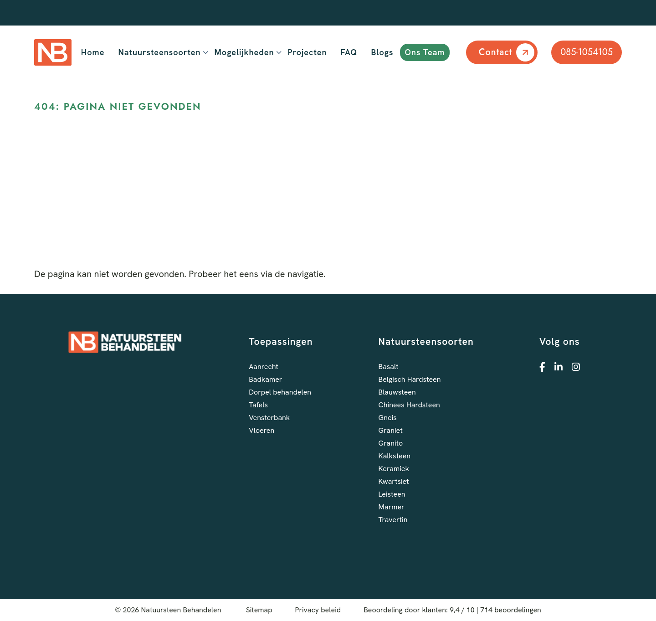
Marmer (392, 507)
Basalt (389, 366)
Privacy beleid (318, 610)
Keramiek (394, 468)
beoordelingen (510, 610)
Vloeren (261, 430)
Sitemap (259, 610)
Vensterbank (269, 417)
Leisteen (392, 494)
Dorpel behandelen (280, 392)
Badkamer (265, 379)
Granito (391, 443)
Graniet (391, 430)
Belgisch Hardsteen (410, 379)
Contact (495, 52)
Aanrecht (263, 366)
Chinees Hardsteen (409, 405)
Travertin (393, 519)
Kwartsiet (394, 481)
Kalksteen (394, 456)
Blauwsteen (397, 392)
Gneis (388, 417)
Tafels (258, 405)
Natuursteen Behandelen (181, 610)
